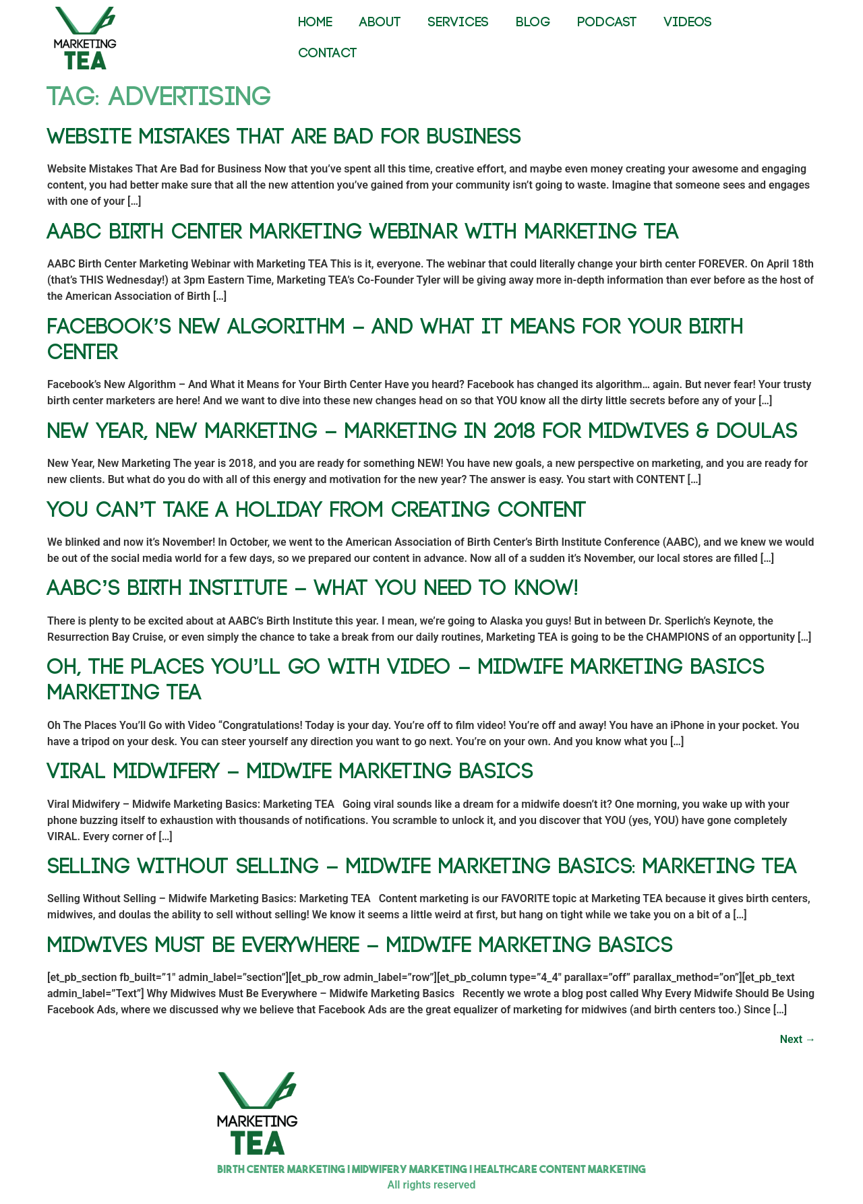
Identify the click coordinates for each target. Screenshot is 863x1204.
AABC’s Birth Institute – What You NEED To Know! (312, 588)
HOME (315, 22)
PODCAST (607, 22)
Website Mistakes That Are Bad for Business (284, 137)
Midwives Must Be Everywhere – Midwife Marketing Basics (360, 945)
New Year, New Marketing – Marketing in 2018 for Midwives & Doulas (422, 431)
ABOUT (380, 22)
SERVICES (458, 22)
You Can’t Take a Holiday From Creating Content (317, 510)
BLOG (533, 22)
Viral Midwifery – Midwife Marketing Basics (290, 772)
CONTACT (327, 53)
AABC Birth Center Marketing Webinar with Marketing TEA (363, 232)
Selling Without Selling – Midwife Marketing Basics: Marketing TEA (422, 867)
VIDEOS (688, 22)
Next (798, 1039)
